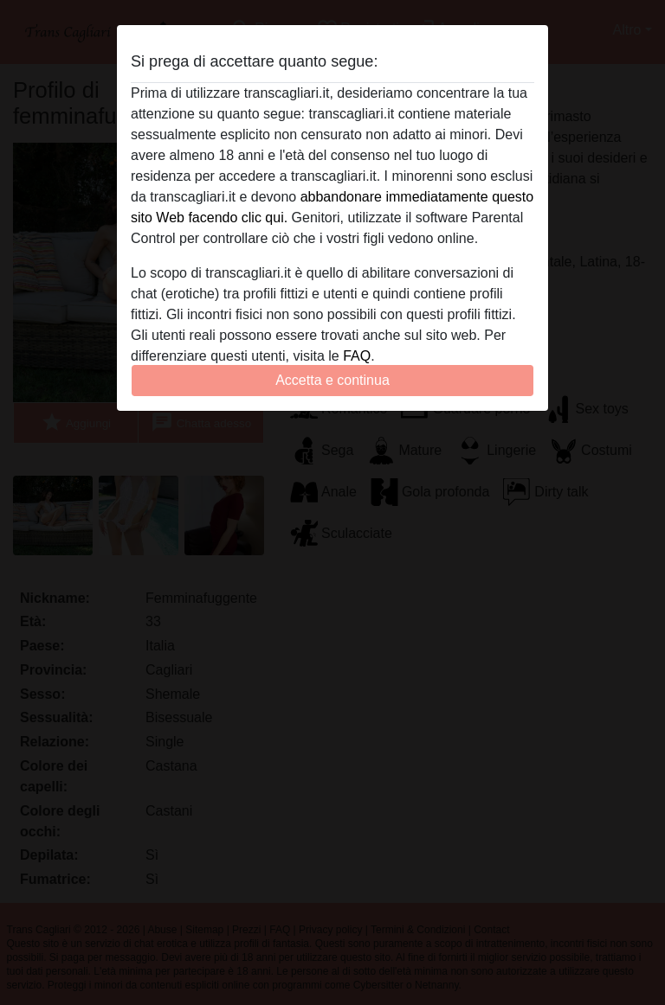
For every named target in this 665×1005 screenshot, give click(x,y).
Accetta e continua (332, 380)
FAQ (357, 356)
